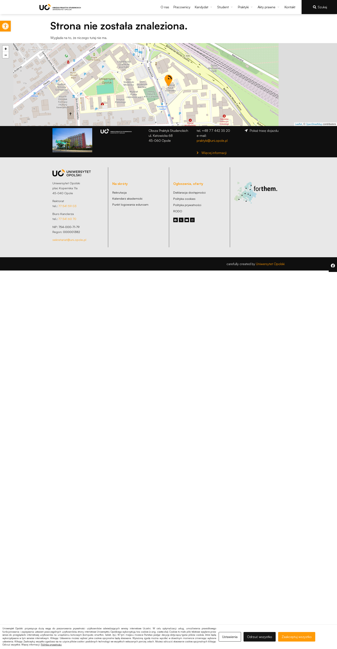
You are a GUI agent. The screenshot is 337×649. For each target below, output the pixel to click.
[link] (5, 26)
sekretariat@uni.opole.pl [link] (69, 239)
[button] (204, 7)
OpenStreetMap (314, 124)
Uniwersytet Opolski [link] (270, 264)
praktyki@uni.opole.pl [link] (212, 140)
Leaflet (298, 124)
